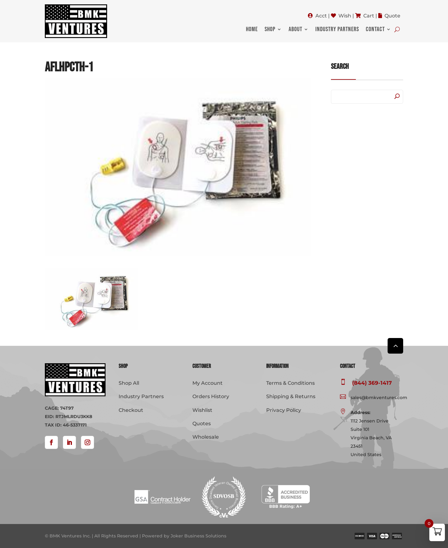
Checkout (131, 410)
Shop (270, 30)
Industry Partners (337, 30)
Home (252, 30)
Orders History (210, 396)
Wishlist (202, 410)
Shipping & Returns (290, 396)
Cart (368, 16)
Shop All (129, 383)
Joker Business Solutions (198, 536)
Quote (392, 16)
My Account (207, 383)
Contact (375, 30)
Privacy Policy (283, 410)
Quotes (201, 423)
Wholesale (205, 437)
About (295, 30)
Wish (344, 16)
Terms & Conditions (290, 383)
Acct (321, 16)
